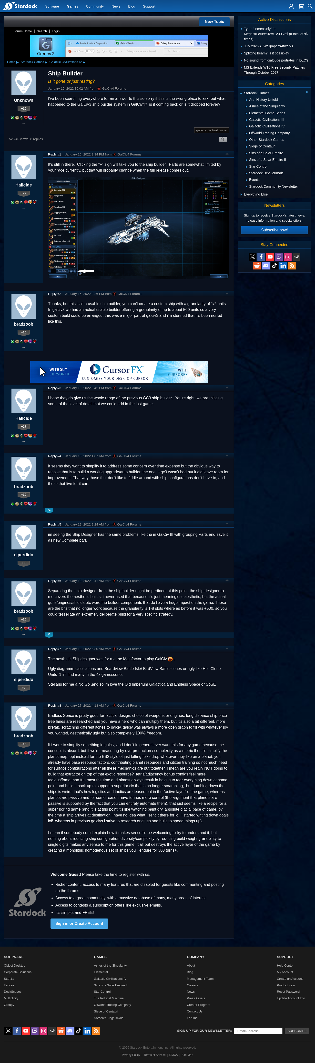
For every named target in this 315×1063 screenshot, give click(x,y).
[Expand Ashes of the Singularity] (246, 106)
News (116, 6)
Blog (131, 6)
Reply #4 (54, 456)
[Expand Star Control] (246, 167)
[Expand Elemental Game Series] (246, 113)
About (191, 965)
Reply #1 (54, 154)
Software (52, 6)
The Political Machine (109, 998)
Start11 (9, 978)
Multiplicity (11, 998)
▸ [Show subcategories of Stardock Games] (46, 62)
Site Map (187, 1055)
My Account (285, 972)
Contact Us (194, 1011)
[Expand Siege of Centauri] (246, 147)
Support (149, 6)
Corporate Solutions (17, 972)
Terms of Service (154, 1055)
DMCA (173, 1055)
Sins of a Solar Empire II (111, 985)
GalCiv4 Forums (111, 89)
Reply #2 (54, 294)
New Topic (214, 22)
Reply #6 (54, 581)
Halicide (23, 185)
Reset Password (288, 991)
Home (11, 62)
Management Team (200, 978)
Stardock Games (32, 62)
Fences (9, 985)
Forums (192, 1018)
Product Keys (286, 985)
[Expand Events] (246, 180)
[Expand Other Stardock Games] (246, 140)
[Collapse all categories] (307, 92)
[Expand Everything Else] (241, 194)
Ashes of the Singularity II (111, 965)
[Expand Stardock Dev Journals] (246, 173)
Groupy (9, 1005)
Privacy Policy (131, 1055)
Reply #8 (54, 705)
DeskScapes (12, 991)
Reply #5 (54, 524)
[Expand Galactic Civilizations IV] (246, 126)
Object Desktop (14, 965)
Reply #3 (54, 388)
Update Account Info (291, 998)
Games (72, 6)
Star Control (102, 991)
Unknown (23, 100)
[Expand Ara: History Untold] (246, 100)
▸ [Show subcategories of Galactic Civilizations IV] (84, 62)
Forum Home (22, 31)
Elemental (101, 972)
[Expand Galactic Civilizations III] (246, 120)
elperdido (23, 554)
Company (195, 957)
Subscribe (297, 1031)
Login (56, 31)
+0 (24, 563)
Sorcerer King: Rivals (108, 1018)
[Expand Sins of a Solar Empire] (246, 153)
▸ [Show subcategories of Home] (17, 62)
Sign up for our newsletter (204, 1030)
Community (95, 6)
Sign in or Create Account (79, 923)
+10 (23, 108)
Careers (192, 985)
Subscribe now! (274, 230)
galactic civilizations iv (211, 130)
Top (227, 154)
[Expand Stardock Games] (241, 93)
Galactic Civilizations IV (65, 62)
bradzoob (23, 324)
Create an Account (290, 978)
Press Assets (196, 998)
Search (42, 31)
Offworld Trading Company (112, 1005)
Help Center (285, 965)
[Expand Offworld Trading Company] (246, 133)
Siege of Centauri (106, 1011)
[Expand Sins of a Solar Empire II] (246, 160)
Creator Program (198, 1005)
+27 (23, 193)
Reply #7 (54, 649)
